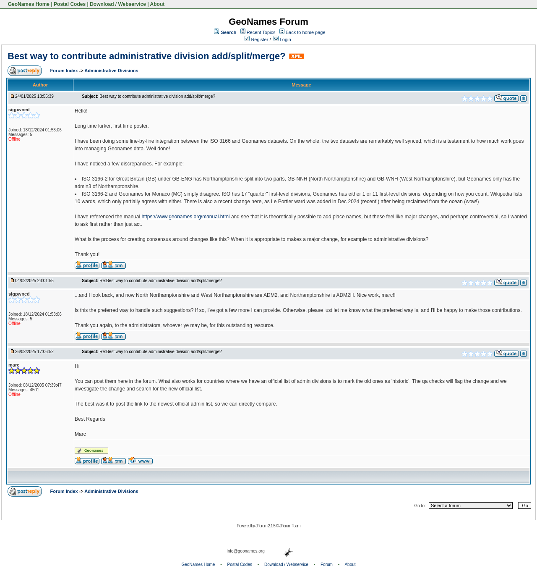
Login (282, 39)
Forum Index (64, 70)
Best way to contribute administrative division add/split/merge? (147, 56)
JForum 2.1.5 (265, 526)
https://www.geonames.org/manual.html (185, 217)
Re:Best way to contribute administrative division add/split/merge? (160, 280)
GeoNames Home (28, 4)
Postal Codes (70, 4)
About (157, 4)
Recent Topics (261, 32)
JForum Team (289, 526)
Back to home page (306, 32)
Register (256, 39)
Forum (327, 564)
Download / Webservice (118, 4)
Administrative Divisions (111, 70)
